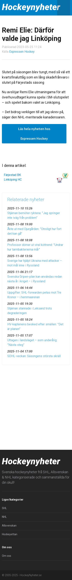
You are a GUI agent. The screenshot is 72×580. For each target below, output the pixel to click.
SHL (4, 508)
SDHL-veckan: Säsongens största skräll (34, 357)
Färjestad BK (12, 175)
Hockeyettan (9, 534)
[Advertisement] (36, 405)
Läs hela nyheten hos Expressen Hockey (34, 134)
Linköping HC (13, 179)
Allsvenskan (9, 525)
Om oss (6, 555)
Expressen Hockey (22, 51)
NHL (4, 516)
